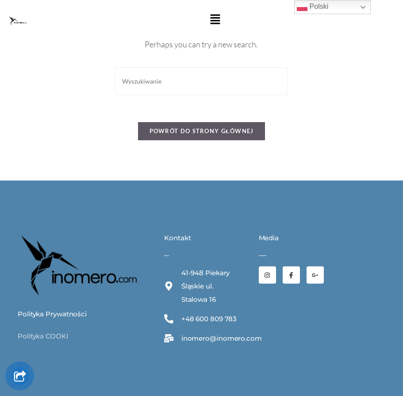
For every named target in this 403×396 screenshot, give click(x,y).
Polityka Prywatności (52, 314)
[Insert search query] (201, 81)
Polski (312, 7)
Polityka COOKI (43, 336)
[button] (215, 19)
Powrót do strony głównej (202, 131)
